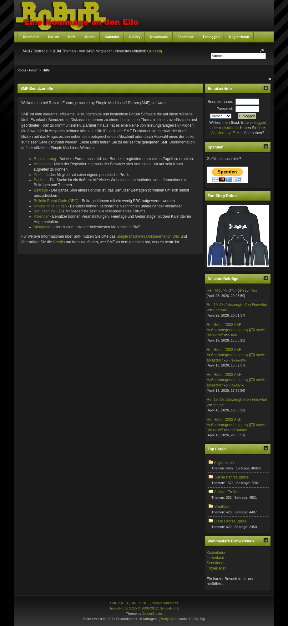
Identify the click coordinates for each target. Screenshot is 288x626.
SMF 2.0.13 (119, 603)
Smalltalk (222, 506)
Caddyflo (220, 310)
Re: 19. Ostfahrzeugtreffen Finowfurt (237, 305)
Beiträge (41, 190)
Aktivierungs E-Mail (227, 133)
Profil (38, 174)
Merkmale (42, 227)
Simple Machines (165, 603)
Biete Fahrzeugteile (230, 521)
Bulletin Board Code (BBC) (56, 201)
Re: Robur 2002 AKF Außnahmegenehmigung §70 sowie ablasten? (236, 330)
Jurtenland (215, 558)
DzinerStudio (152, 613)
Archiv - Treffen (227, 492)
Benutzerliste (44, 211)
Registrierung (45, 159)
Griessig (154, 51)
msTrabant (238, 430)
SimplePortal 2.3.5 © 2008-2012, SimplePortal (144, 608)
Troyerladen (217, 568)
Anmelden (42, 164)
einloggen (258, 122)
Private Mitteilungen (50, 206)
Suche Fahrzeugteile (231, 477)
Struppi (218, 405)
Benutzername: (220, 101)
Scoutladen (216, 563)
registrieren (228, 128)
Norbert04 (238, 360)
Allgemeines (224, 462)
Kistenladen (216, 553)
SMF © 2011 (140, 603)
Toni (254, 290)
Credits (59, 242)
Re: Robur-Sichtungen (225, 290)
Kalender (41, 216)
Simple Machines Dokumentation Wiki (148, 236)
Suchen (40, 180)
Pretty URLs (169, 619)
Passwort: (225, 109)
